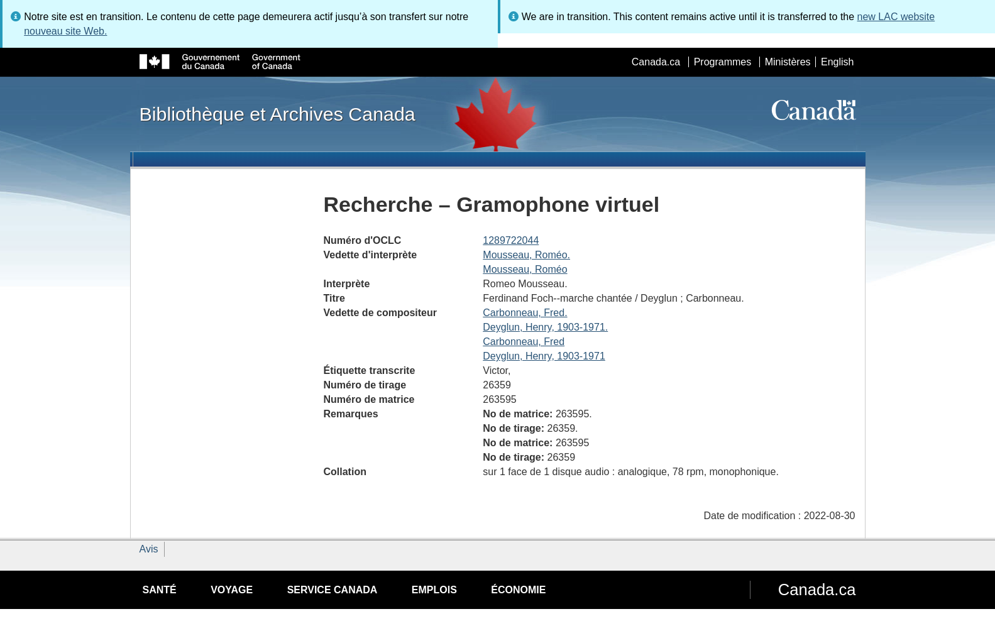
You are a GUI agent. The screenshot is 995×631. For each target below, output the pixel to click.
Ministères (788, 62)
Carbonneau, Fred (523, 341)
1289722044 (511, 240)
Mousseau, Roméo (525, 269)
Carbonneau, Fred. (525, 312)
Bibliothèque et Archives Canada (277, 113)
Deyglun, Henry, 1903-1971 (544, 356)
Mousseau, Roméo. (526, 255)
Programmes (723, 62)
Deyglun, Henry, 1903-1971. (545, 327)
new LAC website (896, 16)
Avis (149, 549)
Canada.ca (656, 62)
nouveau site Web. (65, 31)
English (837, 62)
